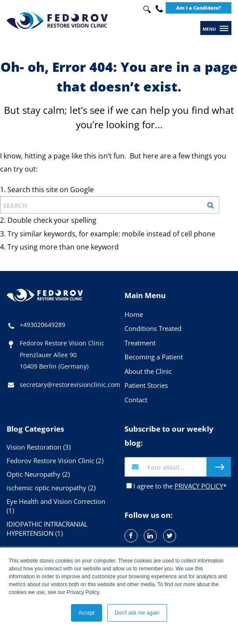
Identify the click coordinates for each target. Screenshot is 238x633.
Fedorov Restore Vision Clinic (55, 460)
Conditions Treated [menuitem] (152, 328)
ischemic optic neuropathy (51, 487)
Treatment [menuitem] (140, 342)
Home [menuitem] (133, 314)
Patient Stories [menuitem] (146, 385)
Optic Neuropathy (38, 474)
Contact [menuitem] (135, 399)
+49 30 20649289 (159, 8)
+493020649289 (42, 324)
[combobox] (145, 9)
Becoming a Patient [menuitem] (153, 356)
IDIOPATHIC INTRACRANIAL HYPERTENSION (47, 529)
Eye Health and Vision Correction (56, 506)
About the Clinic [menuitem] (148, 371)
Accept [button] (86, 613)
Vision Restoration (39, 447)
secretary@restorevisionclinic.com (70, 384)
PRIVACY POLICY (198, 486)
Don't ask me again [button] (137, 613)
